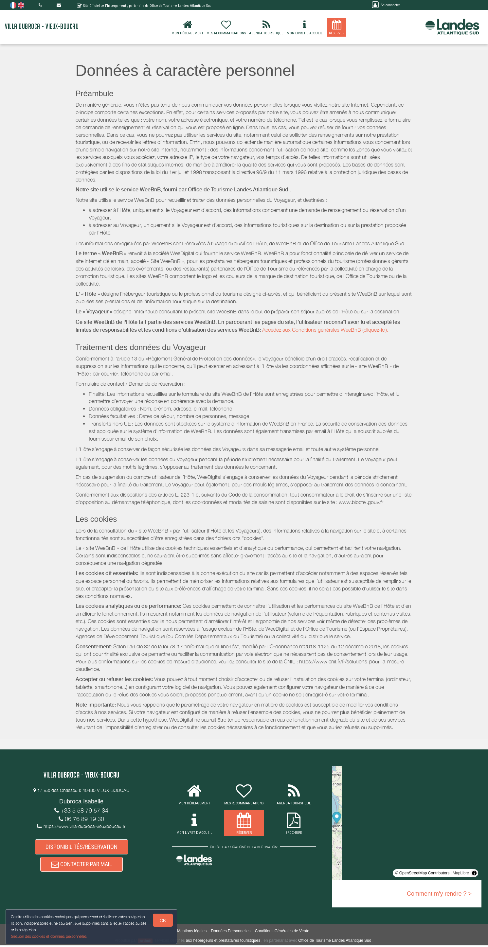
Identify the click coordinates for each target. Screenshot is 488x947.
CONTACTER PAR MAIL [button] (81, 868)
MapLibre (461, 873)
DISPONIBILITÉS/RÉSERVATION (81, 848)
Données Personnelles (231, 932)
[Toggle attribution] (474, 873)
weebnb (145, 942)
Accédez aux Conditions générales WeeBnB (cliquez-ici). (325, 330)
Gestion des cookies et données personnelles (50, 936)
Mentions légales (192, 932)
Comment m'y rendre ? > (439, 893)
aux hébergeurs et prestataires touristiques (223, 942)
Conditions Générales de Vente (282, 932)
